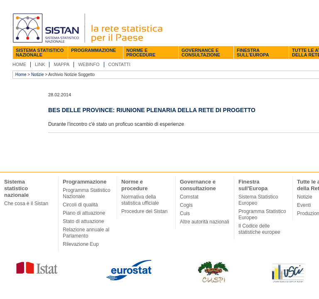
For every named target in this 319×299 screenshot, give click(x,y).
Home (19, 64)
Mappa (61, 64)
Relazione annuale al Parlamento (86, 233)
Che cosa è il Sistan (26, 203)
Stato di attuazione (83, 221)
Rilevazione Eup (81, 244)
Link (40, 64)
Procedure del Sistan (144, 211)
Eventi (304, 205)
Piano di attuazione (84, 213)
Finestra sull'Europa (253, 52)
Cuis (185, 213)
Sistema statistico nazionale (40, 52)
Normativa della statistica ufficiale (140, 200)
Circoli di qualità (80, 205)
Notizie (37, 74)
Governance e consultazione (201, 52)
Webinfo (88, 64)
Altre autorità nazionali (204, 222)
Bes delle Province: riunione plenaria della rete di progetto (151, 110)
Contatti (119, 64)
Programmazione (93, 50)
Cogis (186, 205)
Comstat (189, 197)
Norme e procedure (140, 52)
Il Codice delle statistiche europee (259, 229)
